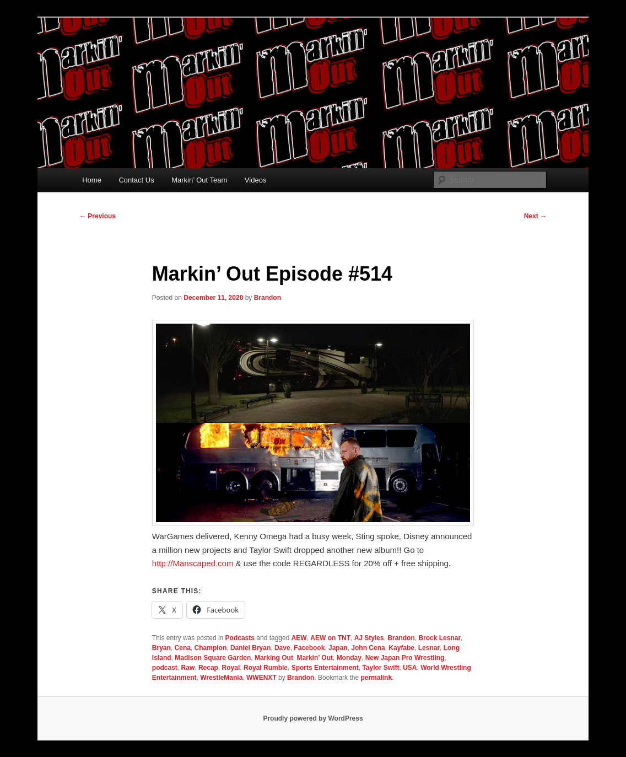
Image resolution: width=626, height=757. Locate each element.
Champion (211, 648)
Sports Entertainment (325, 668)
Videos (256, 180)
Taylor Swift (380, 668)
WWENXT (261, 677)
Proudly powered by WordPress (313, 718)
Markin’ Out (315, 658)
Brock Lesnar (439, 638)
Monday (349, 658)
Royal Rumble (266, 668)
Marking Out (274, 658)
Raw (188, 668)
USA (410, 668)
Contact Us (136, 180)
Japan (338, 648)
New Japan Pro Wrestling (405, 658)
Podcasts (240, 638)
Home (91, 180)
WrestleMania (221, 677)
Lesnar (429, 648)
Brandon (267, 298)
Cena (183, 648)
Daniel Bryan (250, 648)
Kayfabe (401, 648)
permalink (376, 677)
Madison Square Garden (213, 658)
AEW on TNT (330, 638)
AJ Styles (369, 638)
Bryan (161, 648)
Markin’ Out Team (199, 180)
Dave (282, 648)
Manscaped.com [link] (193, 563)
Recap (208, 668)
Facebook (309, 648)
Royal (231, 668)
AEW (299, 638)
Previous (97, 216)
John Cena (368, 648)
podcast (164, 668)
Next (535, 216)
